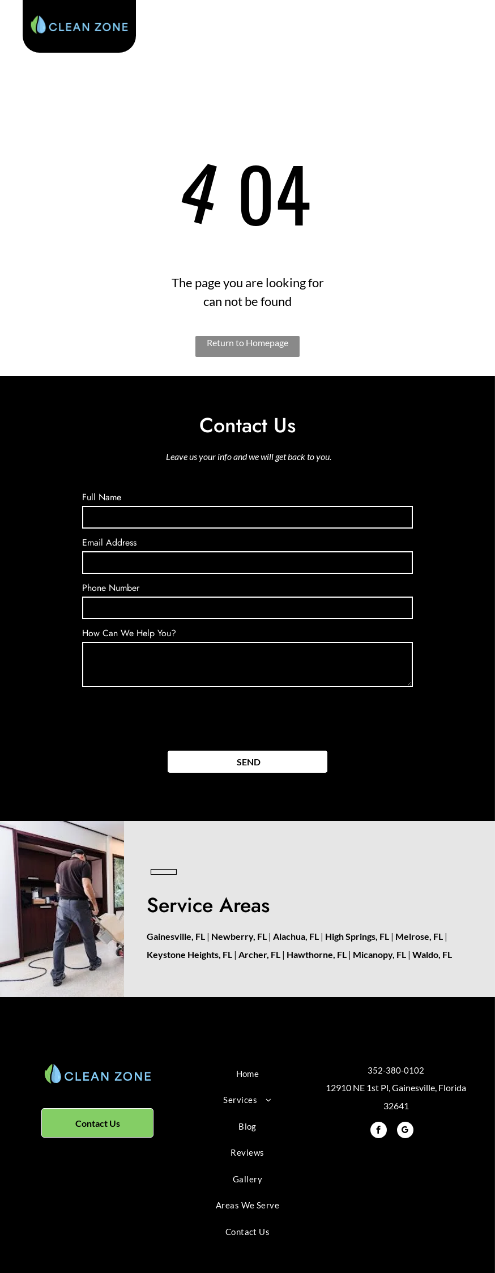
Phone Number (110, 587)
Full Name (101, 497)
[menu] (470, 30)
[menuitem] (248, 1074)
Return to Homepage (247, 342)
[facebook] (378, 1131)
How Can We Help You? (129, 633)
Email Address (109, 542)
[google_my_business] (405, 1131)
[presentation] (168, 717)
